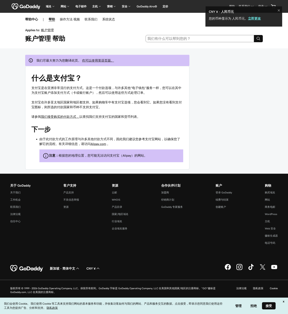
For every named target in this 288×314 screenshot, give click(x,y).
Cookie (274, 288)
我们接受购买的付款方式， (60, 116)
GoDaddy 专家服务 (172, 207)
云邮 (114, 192)
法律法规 (15, 214)
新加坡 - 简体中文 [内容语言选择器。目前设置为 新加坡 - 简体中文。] (65, 268)
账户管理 (47, 30)
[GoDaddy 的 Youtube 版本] (274, 269)
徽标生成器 (271, 235)
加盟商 (165, 192)
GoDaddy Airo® (147, 6)
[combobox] (199, 38)
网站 (267, 199)
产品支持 (68, 192)
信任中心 (15, 221)
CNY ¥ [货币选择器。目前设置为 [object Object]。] (93, 268)
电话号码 (270, 243)
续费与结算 (222, 199)
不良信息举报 (71, 199)
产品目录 (117, 207)
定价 (165, 6)
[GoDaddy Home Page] (26, 268)
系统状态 (108, 19)
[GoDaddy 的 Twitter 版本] (262, 269)
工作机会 (15, 199)
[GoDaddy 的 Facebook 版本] (227, 269)
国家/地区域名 (120, 214)
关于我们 (15, 192)
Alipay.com (98, 143)
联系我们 (91, 19)
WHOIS (116, 199)
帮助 (52, 19)
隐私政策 (258, 288)
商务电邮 (270, 207)
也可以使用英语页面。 (98, 60)
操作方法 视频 (70, 19)
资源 (66, 207)
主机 (267, 221)
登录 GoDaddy (224, 192)
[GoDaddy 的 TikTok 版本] (251, 269)
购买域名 (270, 192)
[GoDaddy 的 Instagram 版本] (239, 269)
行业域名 (117, 221)
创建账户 (221, 207)
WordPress (271, 214)
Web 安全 (270, 228)
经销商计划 (167, 199)
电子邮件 (81, 6)
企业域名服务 (119, 228)
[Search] (258, 38)
